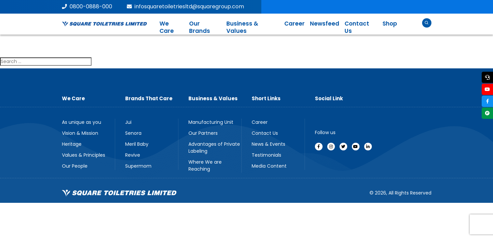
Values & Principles (83, 155)
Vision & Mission (80, 133)
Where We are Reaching (205, 165)
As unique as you (81, 122)
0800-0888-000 (87, 6)
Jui (128, 122)
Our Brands (199, 27)
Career (294, 23)
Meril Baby (136, 144)
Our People (75, 166)
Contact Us (357, 27)
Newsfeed (324, 23)
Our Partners (203, 133)
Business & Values (242, 27)
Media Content (269, 166)
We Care (166, 27)
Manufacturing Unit (210, 122)
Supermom (138, 166)
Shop (389, 23)
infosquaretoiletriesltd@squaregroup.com (185, 6)
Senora (133, 133)
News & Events (268, 144)
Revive (132, 155)
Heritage (72, 144)
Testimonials (266, 155)
